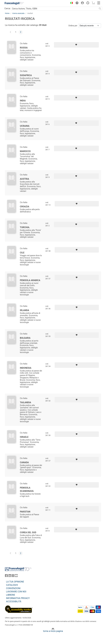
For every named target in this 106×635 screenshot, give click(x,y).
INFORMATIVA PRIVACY (18, 598)
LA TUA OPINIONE (15, 581)
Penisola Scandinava (27, 489)
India (23, 100)
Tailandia (25, 402)
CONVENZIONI (13, 588)
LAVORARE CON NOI (16, 591)
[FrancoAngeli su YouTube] (16, 576)
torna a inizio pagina (53, 631)
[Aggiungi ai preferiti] (76, 45)
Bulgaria (25, 338)
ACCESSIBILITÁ (13, 601)
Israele (24, 437)
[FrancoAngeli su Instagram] (13, 576)
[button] (71, 3)
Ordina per (72, 25)
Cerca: (7, 8)
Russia (24, 47)
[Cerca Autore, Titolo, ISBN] (54, 8)
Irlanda (24, 310)
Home (7, 13)
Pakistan (25, 511)
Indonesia (25, 368)
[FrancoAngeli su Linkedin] (9, 576)
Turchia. (25, 227)
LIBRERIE (10, 595)
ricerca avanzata (18, 13)
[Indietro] (11, 32)
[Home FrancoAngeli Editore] (14, 3)
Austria (24, 179)
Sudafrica (26, 75)
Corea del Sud (28, 532)
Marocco (25, 151)
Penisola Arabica (30, 280)
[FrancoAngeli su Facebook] (6, 576)
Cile (22, 252)
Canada (24, 462)
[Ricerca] (100, 8)
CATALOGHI (12, 585)
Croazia (24, 206)
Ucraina (24, 126)
